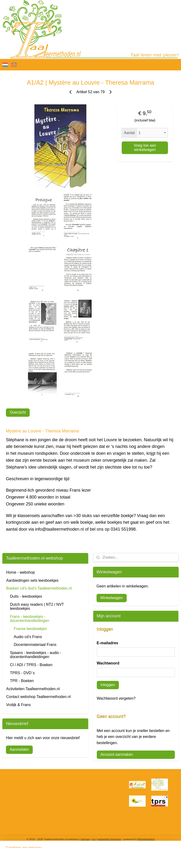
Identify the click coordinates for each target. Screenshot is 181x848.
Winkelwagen (111, 598)
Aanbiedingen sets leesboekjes (32, 580)
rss (94, 839)
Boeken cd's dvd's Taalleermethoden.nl (39, 588)
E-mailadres (107, 643)
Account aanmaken (117, 754)
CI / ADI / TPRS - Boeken (31, 665)
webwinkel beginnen (109, 839)
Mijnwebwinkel (146, 839)
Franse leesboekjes (30, 629)
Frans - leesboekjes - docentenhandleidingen (29, 619)
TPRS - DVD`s (22, 673)
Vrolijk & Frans (18, 705)
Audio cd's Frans (28, 637)
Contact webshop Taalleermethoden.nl (38, 697)
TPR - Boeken (22, 681)
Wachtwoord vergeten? (116, 698)
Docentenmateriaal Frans (35, 645)
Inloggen (108, 685)
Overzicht (18, 412)
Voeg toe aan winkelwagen (145, 147)
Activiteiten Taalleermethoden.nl (33, 689)
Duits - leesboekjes (26, 596)
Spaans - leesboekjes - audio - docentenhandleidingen (35, 655)
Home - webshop (20, 572)
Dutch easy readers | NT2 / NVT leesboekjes (37, 606)
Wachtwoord (108, 663)
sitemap (85, 839)
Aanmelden (19, 749)
